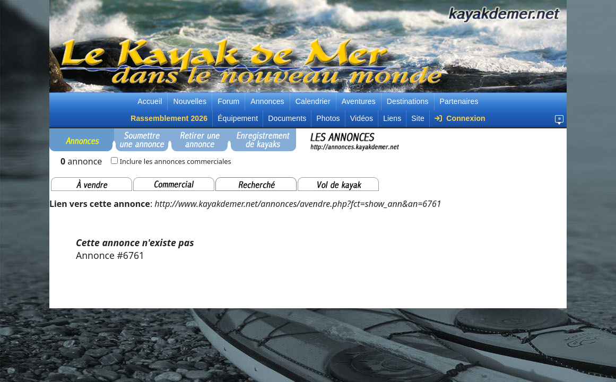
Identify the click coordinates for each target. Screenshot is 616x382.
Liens (392, 118)
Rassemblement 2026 (169, 118)
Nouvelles (189, 101)
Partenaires (459, 101)
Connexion (460, 118)
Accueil (149, 101)
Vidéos (361, 118)
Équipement (238, 118)
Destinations (408, 101)
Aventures (359, 101)
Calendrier (313, 101)
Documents (287, 118)
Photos (328, 118)
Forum (228, 101)
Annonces (267, 101)
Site (417, 118)
